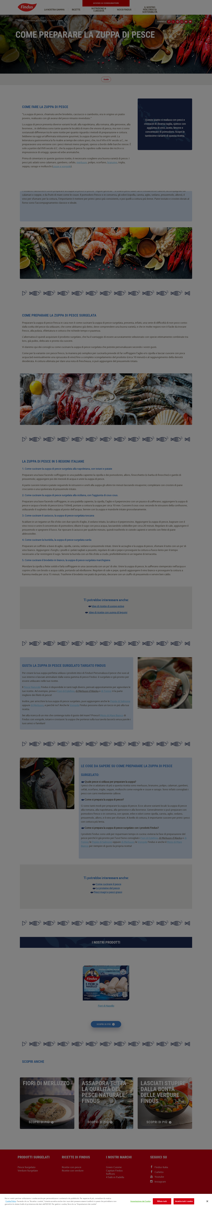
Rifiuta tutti (162, 1201)
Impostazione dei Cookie (140, 1201)
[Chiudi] (207, 1201)
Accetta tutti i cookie (184, 1201)
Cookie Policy (10, 1201)
